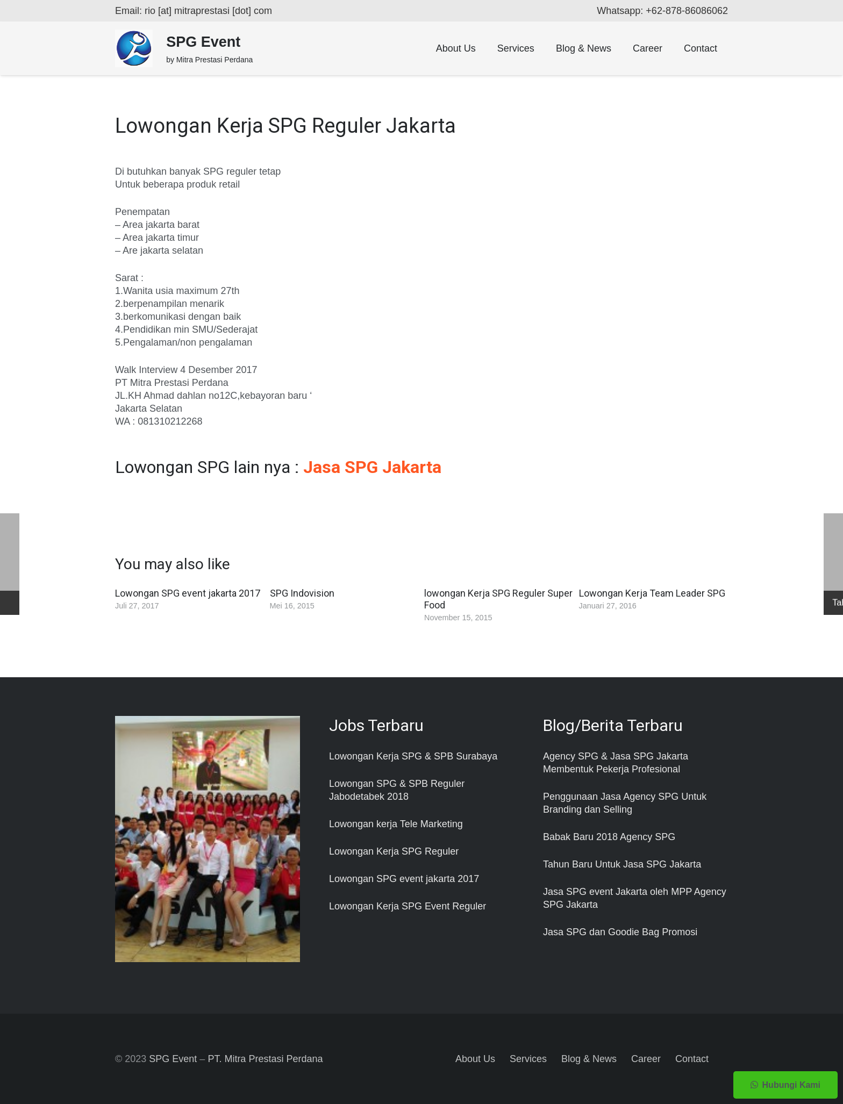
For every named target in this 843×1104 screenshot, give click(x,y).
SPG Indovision (302, 593)
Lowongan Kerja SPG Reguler (394, 851)
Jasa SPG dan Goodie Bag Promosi (620, 932)
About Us (475, 1058)
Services (528, 1058)
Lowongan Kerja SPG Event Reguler (407, 906)
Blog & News (589, 1058)
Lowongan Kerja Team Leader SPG (652, 593)
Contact (692, 1058)
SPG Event (173, 1058)
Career (646, 1058)
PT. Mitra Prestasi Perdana (265, 1058)
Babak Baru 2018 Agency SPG (609, 836)
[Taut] (134, 48)
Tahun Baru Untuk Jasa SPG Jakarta (622, 864)
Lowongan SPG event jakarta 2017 (187, 593)
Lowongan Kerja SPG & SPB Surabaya (413, 756)
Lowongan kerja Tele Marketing (396, 824)
